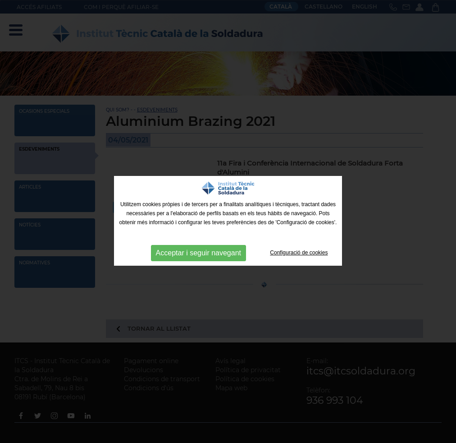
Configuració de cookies (299, 252)
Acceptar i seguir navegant (198, 253)
